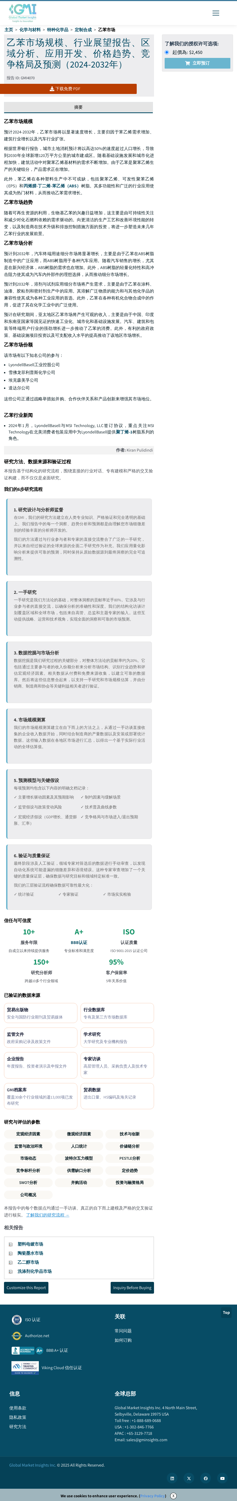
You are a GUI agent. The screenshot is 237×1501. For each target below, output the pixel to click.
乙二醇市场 (28, 1262)
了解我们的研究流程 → (47, 1215)
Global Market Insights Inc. (32, 1465)
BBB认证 (79, 942)
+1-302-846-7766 (139, 1427)
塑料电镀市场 (30, 1244)
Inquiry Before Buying (132, 1287)
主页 (9, 30)
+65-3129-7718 (139, 1433)
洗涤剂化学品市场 (35, 1271)
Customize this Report (26, 1287)
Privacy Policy (152, 1495)
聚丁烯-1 (124, 432)
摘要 (78, 107)
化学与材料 (30, 30)
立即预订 (197, 63)
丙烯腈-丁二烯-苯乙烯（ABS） (52, 186)
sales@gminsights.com (146, 1440)
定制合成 (83, 30)
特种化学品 (57, 30)
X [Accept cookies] (173, 1496)
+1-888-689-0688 (146, 1420)
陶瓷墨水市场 (30, 1253)
